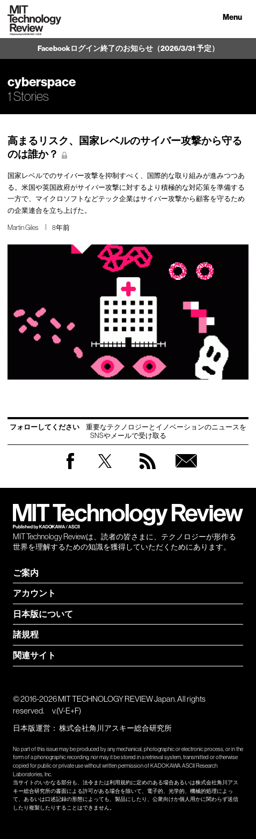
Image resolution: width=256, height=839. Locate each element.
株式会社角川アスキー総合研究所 (115, 728)
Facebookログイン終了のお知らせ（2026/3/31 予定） (128, 48)
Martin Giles (23, 228)
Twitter (105, 471)
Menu (232, 17)
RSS (148, 471)
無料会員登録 (186, 471)
